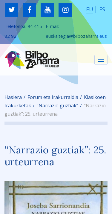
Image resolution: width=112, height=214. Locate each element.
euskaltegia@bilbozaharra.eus (76, 36)
